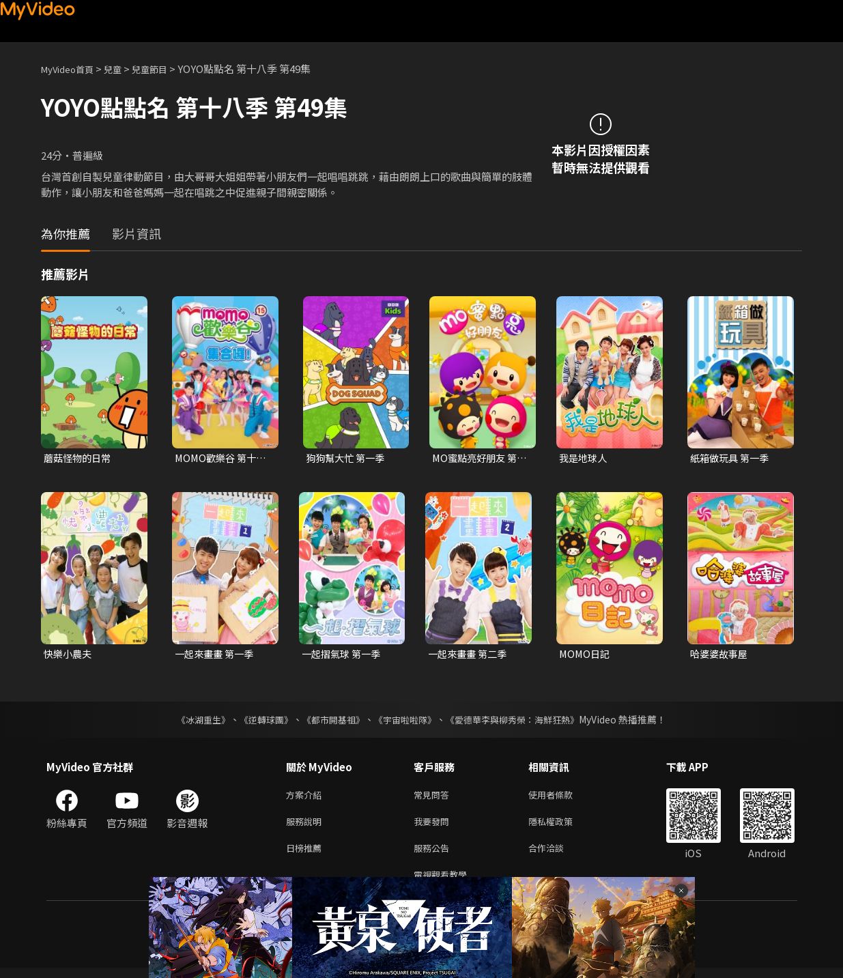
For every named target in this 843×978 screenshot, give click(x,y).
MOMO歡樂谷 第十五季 (218, 458)
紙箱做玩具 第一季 (732, 458)
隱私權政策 (562, 826)
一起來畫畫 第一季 (217, 655)
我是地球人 (584, 458)
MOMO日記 (585, 655)
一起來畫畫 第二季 (470, 655)
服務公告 (434, 855)
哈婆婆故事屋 (721, 655)
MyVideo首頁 (72, 68)
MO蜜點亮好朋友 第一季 (477, 458)
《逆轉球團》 (258, 721)
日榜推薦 (306, 855)
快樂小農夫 (69, 655)
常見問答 (434, 797)
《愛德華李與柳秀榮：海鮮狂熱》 (521, 721)
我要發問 (434, 826)
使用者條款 (562, 797)
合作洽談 (557, 855)
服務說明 (306, 826)
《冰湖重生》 (191, 721)
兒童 (123, 68)
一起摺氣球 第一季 (344, 655)
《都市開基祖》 (330, 721)
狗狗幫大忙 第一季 (348, 458)
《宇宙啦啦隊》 (406, 721)
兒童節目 (164, 68)
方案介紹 (306, 797)
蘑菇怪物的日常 (79, 458)
